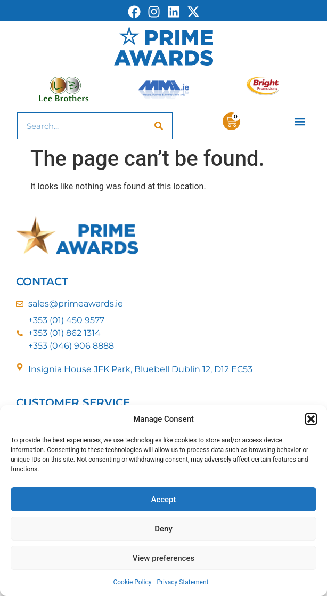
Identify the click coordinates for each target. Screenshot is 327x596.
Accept (163, 499)
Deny (163, 529)
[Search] (158, 126)
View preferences (163, 558)
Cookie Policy (132, 582)
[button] (311, 419)
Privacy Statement (182, 582)
